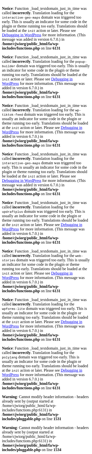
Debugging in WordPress (21, 35)
